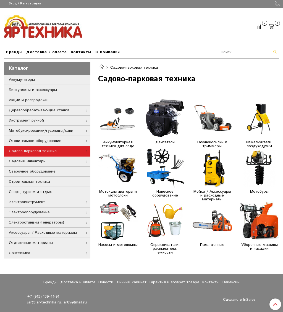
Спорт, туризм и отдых (30, 192)
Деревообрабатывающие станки (39, 110)
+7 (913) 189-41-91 (43, 296)
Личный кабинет (131, 282)
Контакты (81, 52)
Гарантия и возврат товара (174, 282)
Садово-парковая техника (33, 151)
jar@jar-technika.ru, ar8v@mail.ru (57, 302)
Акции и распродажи (28, 100)
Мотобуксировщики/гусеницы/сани (41, 130)
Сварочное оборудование (32, 171)
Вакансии (231, 282)
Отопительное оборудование (35, 141)
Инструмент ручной (26, 120)
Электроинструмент (27, 202)
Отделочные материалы (31, 243)
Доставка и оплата (46, 52)
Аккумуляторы (22, 79)
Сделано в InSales (239, 300)
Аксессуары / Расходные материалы (43, 232)
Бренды (14, 52)
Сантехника (19, 253)
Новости (105, 282)
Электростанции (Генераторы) (36, 222)
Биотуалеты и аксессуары (33, 90)
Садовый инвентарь (27, 161)
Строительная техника (29, 181)
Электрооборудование (29, 212)
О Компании (107, 52)
